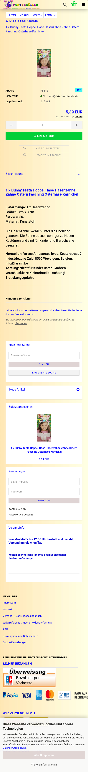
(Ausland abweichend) (67, 96)
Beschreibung (14, 174)
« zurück (24, 15)
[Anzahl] (44, 125)
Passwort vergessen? (21, 514)
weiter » (37, 15)
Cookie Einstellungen (14, 642)
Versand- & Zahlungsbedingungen (22, 615)
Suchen (44, 364)
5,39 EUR (44, 459)
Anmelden (21, 323)
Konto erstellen (17, 508)
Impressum (9, 602)
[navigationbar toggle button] (83, 4)
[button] (11, 125)
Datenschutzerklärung (14, 747)
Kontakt (7, 609)
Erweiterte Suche (44, 372)
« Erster (11, 15)
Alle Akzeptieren (44, 755)
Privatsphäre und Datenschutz (20, 636)
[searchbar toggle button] (64, 4)
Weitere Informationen (44, 764)
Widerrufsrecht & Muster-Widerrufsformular (28, 622)
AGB (5, 629)
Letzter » (50, 15)
